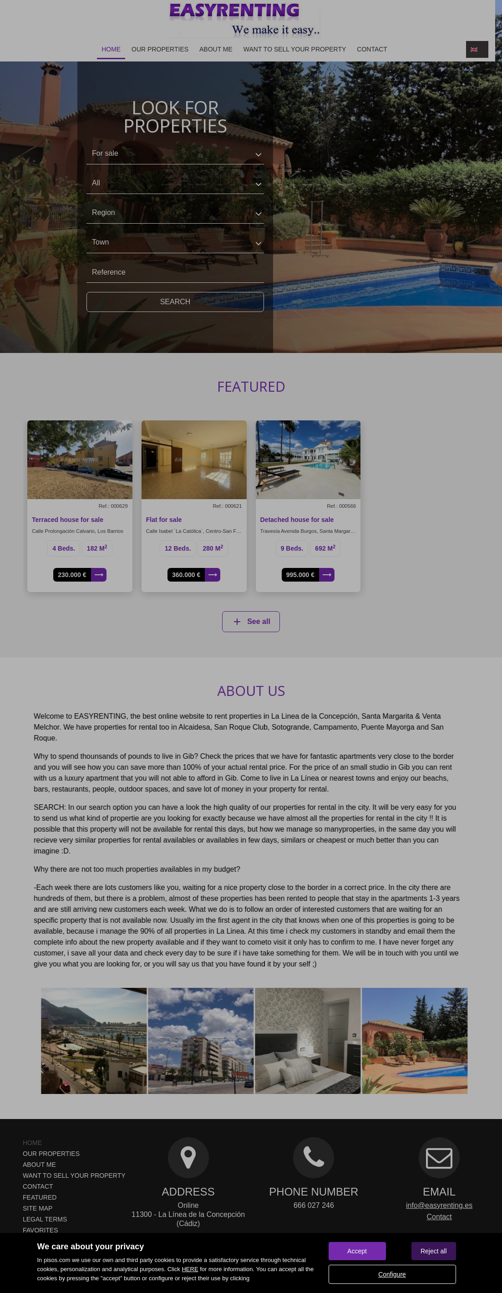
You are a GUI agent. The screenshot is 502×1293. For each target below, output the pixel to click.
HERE (190, 1269)
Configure (392, 1274)
